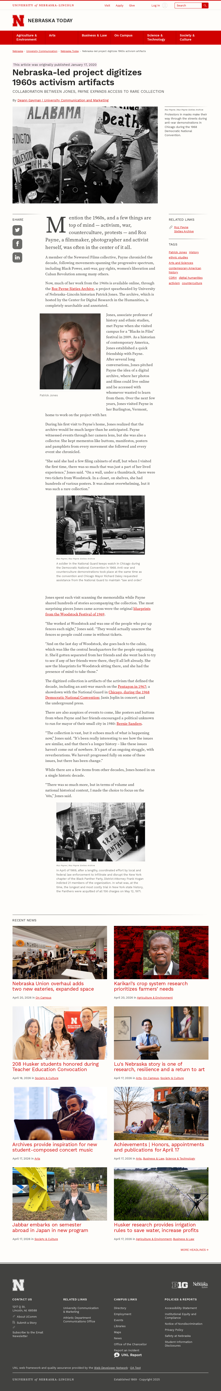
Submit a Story (27, 1322)
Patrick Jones (178, 252)
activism (174, 283)
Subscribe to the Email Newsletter (28, 1334)
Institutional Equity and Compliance (180, 1315)
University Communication (41, 51)
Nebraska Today (50, 21)
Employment (122, 1314)
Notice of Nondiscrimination (183, 1323)
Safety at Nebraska (178, 1336)
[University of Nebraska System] (200, 1285)
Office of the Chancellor (130, 1344)
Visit (107, 5)
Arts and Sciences (181, 262)
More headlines (193, 1249)
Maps (117, 1332)
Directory (120, 1308)
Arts (52, 35)
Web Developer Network (111, 1367)
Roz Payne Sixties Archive (73, 288)
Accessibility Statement (181, 1308)
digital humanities (191, 277)
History (194, 252)
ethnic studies (178, 257)
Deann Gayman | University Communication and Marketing (63, 100)
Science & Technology (156, 37)
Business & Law (94, 35)
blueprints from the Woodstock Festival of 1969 (97, 611)
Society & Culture (187, 37)
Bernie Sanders (129, 723)
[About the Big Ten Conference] (180, 1285)
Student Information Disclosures (178, 1343)
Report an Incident (128, 1353)
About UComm (27, 1316)
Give (132, 5)
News (118, 1338)
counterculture (192, 283)
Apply (119, 5)
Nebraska (18, 51)
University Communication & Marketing (81, 1309)
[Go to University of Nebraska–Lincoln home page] (18, 21)
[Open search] (192, 5)
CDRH (173, 277)
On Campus (123, 35)
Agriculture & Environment (26, 37)
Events (118, 1320)
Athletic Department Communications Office (79, 1319)
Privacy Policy (174, 1329)
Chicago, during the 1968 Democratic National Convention (97, 694)
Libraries (120, 1326)
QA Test (135, 1367)
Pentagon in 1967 (132, 686)
